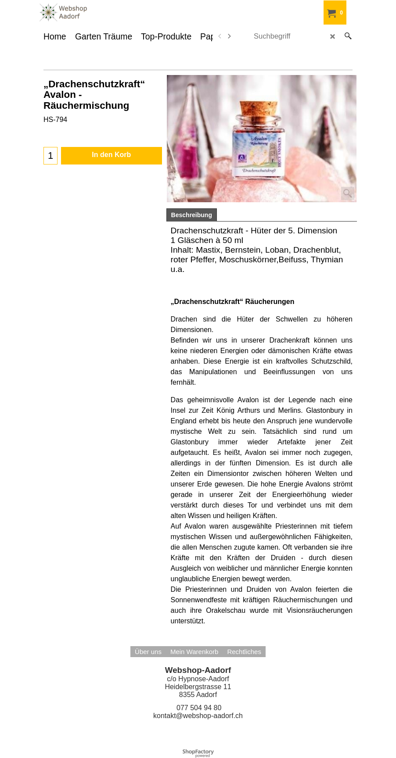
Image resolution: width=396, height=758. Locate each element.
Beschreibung (191, 214)
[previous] (220, 36)
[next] (229, 36)
